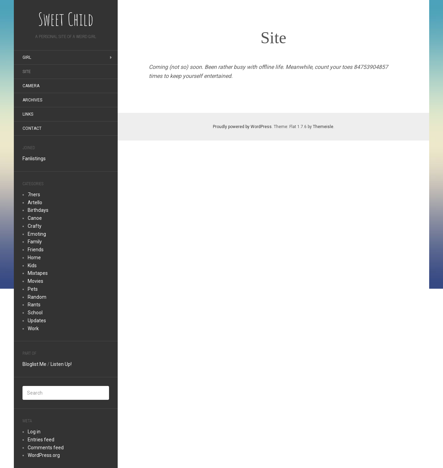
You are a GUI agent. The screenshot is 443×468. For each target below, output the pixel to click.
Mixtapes (38, 273)
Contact (32, 128)
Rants (34, 304)
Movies (35, 281)
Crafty (35, 226)
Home (34, 257)
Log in (34, 431)
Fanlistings (34, 158)
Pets (33, 289)
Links (27, 114)
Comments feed (46, 447)
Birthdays (38, 210)
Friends (36, 249)
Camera (30, 85)
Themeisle (323, 126)
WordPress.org (44, 455)
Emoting (37, 234)
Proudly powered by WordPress (242, 126)
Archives (32, 100)
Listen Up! (61, 364)
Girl (26, 57)
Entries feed (41, 439)
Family (35, 241)
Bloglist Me (34, 364)
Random (37, 297)
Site (26, 71)
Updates (37, 320)
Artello (35, 202)
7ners (34, 194)
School (35, 312)
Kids (32, 265)
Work (33, 328)
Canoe (35, 218)
